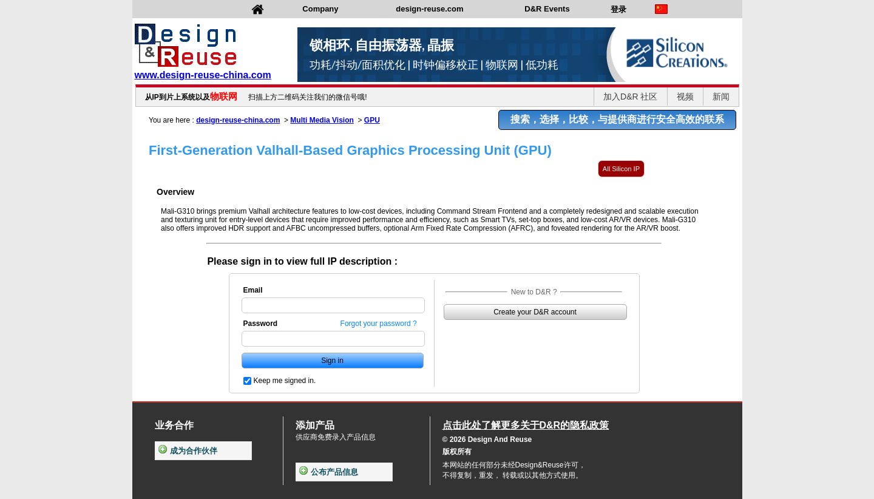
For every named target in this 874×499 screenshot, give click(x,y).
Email (253, 290)
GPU (372, 120)
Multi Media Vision (321, 120)
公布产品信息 (328, 472)
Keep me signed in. (285, 380)
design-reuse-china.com (238, 120)
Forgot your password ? (378, 323)
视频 (685, 96)
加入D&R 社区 (630, 96)
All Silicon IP (621, 168)
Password (260, 323)
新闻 (721, 96)
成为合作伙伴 (187, 450)
